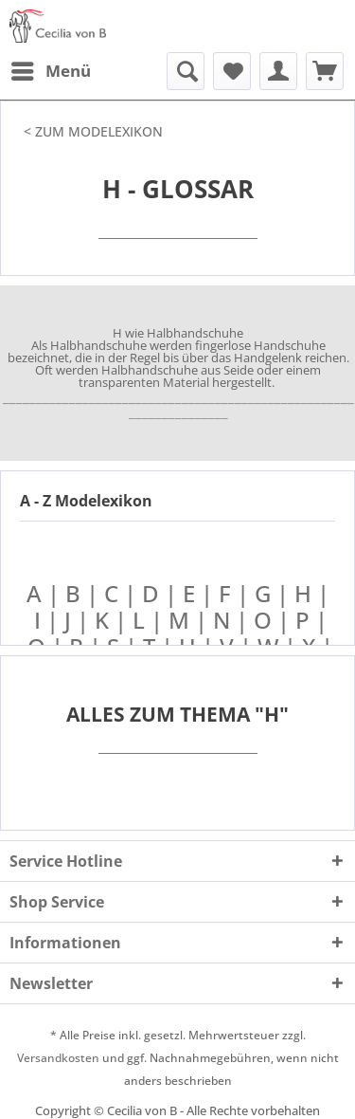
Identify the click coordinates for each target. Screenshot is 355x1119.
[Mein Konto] (278, 71)
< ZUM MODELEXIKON (93, 131)
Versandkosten (58, 1058)
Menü (51, 69)
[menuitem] (50, 71)
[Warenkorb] (325, 71)
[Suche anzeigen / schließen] (185, 71)
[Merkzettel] (232, 71)
